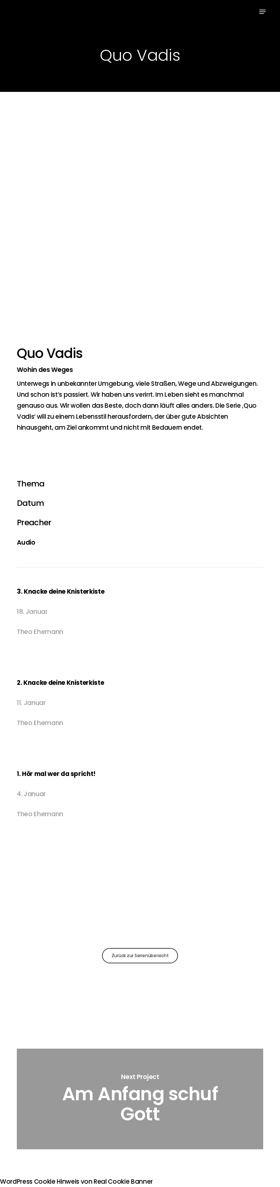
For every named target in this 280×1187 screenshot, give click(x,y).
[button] (262, 11)
